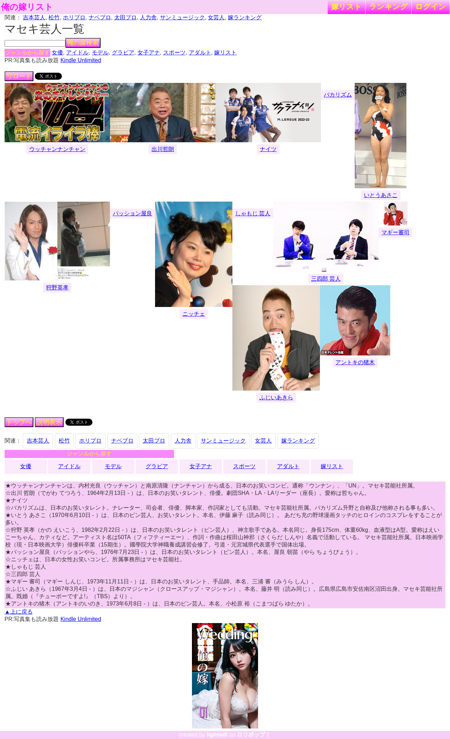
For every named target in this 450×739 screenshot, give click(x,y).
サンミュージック (182, 17)
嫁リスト (346, 6)
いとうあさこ (381, 195)
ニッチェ (193, 314)
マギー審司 (395, 232)
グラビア (123, 52)
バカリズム (338, 95)
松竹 (54, 17)
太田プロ (125, 17)
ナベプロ (100, 17)
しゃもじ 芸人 (252, 213)
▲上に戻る (19, 612)
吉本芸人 (34, 17)
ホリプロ (74, 17)
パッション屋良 (132, 213)
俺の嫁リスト (27, 7)
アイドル (77, 52)
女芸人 (216, 17)
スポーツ (174, 52)
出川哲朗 (163, 149)
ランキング (388, 6)
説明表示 (49, 422)
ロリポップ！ (254, 735)
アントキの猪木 (355, 362)
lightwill (217, 735)
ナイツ (268, 149)
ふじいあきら (276, 397)
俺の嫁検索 (83, 42)
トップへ (19, 422)
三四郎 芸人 (326, 279)
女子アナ (148, 52)
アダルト (200, 52)
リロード (19, 76)
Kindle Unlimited (80, 60)
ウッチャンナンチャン (57, 149)
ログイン (430, 6)
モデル (100, 52)
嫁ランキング (245, 17)
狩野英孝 (57, 287)
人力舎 (148, 17)
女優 (57, 52)
